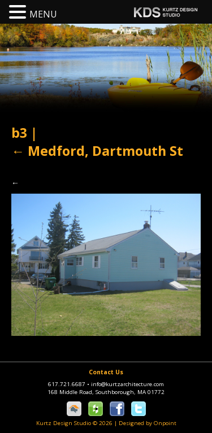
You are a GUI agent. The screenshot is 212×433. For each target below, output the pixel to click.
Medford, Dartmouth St (97, 151)
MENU (43, 14)
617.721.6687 (69, 384)
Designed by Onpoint (147, 423)
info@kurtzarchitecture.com (127, 384)
